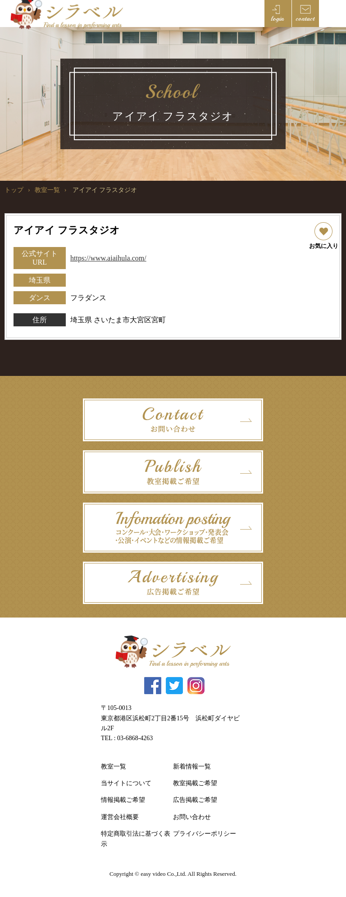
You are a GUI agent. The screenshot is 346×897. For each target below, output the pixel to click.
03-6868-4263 (135, 738)
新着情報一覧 (192, 766)
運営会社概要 (120, 817)
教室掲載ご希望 (195, 783)
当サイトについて (126, 783)
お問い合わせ (192, 817)
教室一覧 (47, 190)
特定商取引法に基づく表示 (135, 838)
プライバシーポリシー (204, 833)
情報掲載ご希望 (123, 799)
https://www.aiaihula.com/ (108, 258)
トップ (14, 190)
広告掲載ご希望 (195, 799)
